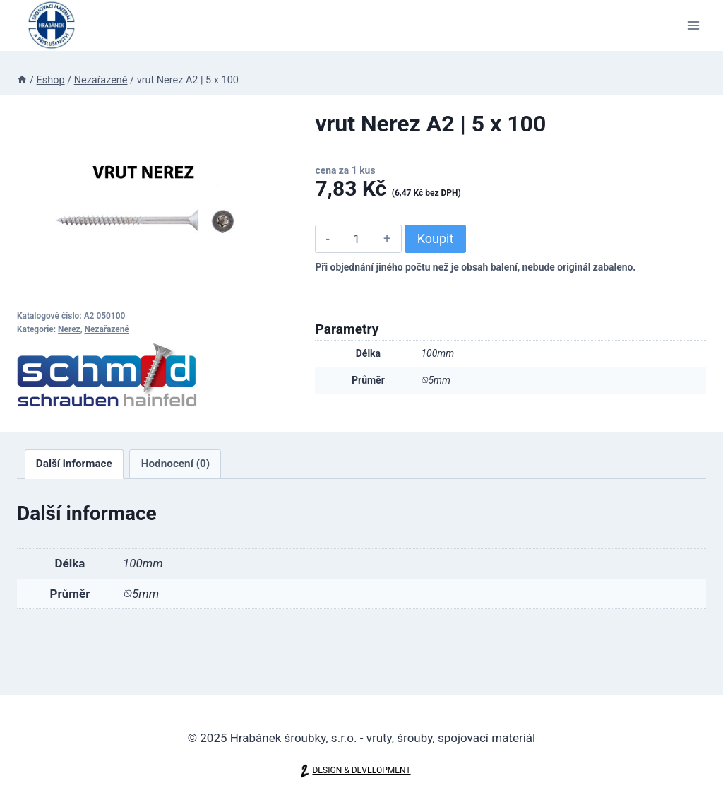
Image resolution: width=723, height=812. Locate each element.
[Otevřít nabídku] (693, 25)
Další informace (74, 463)
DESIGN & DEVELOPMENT (361, 770)
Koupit (435, 238)
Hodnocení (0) (175, 463)
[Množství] (356, 238)
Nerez (69, 329)
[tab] (74, 464)
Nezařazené (107, 329)
